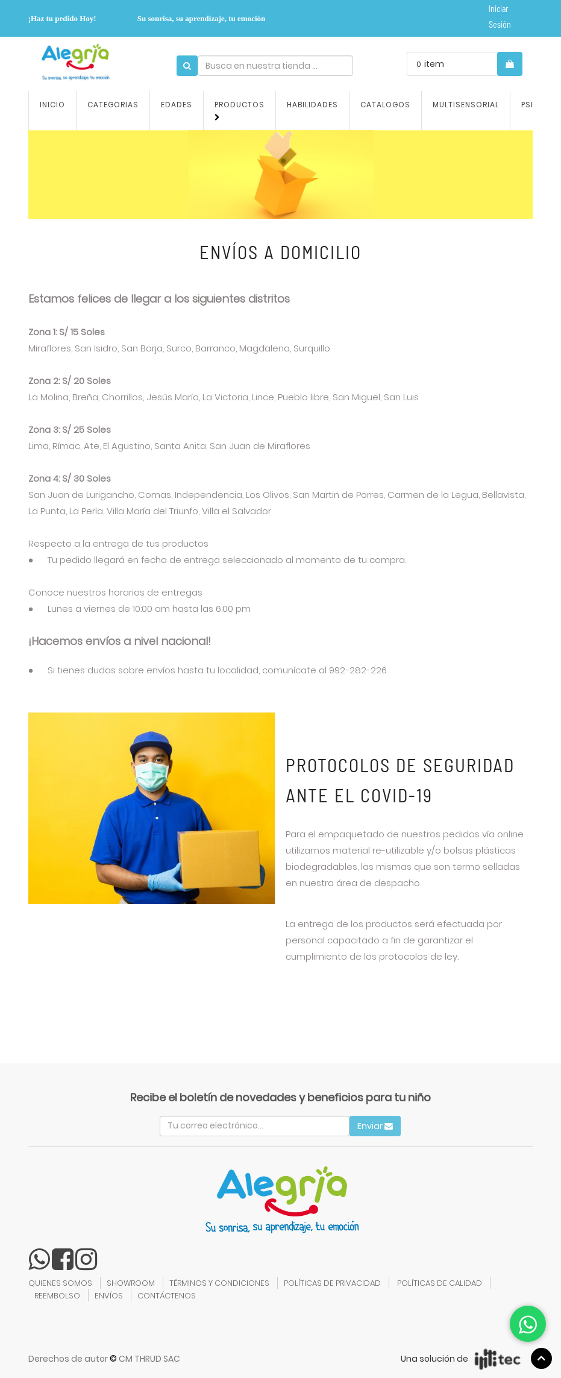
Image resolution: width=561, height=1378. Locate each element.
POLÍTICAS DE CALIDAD (439, 1283)
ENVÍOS (109, 1295)
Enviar (375, 1126)
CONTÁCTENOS (166, 1295)
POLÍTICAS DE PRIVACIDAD (332, 1283)
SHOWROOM (131, 1283)
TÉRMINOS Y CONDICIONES (219, 1283)
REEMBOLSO (57, 1295)
